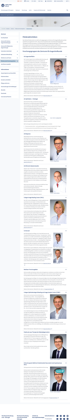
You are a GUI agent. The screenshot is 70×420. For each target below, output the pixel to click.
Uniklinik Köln (49, 1)
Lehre (30, 10)
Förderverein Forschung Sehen (20, 28)
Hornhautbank (4, 37)
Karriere (49, 10)
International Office (59, 1)
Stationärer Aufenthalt (6, 51)
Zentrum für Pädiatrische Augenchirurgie (7, 46)
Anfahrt (34, 1)
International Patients (6, 96)
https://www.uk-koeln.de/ (6, 5)
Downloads (3, 93)
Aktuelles (3, 90)
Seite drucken (49, 418)
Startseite (7, 28)
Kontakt (27, 1)
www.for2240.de (47, 95)
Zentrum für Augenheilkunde (7, 14)
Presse (41, 1)
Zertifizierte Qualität (6, 64)
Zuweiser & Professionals (39, 10)
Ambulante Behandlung (6, 54)
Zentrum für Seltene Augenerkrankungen (5, 41)
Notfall (20, 1)
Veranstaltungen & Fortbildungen (8, 86)
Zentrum (18, 10)
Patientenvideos (5, 76)
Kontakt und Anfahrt (6, 79)
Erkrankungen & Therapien (7, 10)
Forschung (24, 10)
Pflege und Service (5, 83)
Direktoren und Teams (6, 57)
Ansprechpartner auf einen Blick (8, 73)
